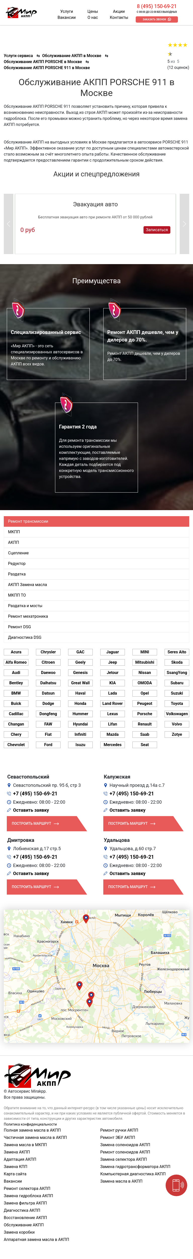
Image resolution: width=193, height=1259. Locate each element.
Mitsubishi (144, 662)
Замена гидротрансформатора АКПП (135, 1166)
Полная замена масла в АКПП (32, 1130)
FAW (48, 724)
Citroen (48, 662)
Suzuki (177, 693)
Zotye (177, 734)
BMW (16, 693)
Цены (92, 11)
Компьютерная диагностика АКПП (133, 1174)
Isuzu (80, 744)
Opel (145, 693)
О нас (92, 17)
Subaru (176, 683)
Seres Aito (177, 652)
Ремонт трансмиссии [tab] (28, 521)
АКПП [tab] (13, 542)
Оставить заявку (31, 810)
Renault (145, 724)
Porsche (144, 713)
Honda (80, 703)
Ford (48, 744)
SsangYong (177, 672)
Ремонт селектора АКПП (27, 1188)
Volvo (177, 724)
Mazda (113, 734)
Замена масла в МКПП (25, 1144)
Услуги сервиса (18, 55)
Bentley (16, 683)
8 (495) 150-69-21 (157, 6)
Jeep (112, 662)
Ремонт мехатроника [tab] (28, 616)
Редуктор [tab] (17, 563)
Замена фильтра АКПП (25, 1203)
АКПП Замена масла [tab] (27, 584)
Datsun (48, 693)
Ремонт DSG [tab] (19, 626)
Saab (144, 734)
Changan (16, 724)
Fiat (48, 734)
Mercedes (112, 744)
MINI (144, 652)
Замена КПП (15, 1166)
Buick (16, 703)
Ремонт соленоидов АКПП (125, 1152)
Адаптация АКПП (20, 1159)
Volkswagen (177, 713)
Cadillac (16, 713)
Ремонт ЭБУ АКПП (117, 1137)
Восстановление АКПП (25, 1217)
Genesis (80, 672)
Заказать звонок (154, 19)
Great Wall (80, 683)
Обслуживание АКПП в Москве (71, 55)
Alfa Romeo (16, 662)
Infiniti (80, 734)
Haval (80, 693)
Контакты (119, 17)
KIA (112, 683)
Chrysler (48, 652)
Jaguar (112, 652)
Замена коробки (19, 1232)
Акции (119, 11)
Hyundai (80, 724)
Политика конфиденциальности (30, 1124)
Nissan (144, 672)
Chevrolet (16, 744)
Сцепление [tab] (18, 553)
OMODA (144, 683)
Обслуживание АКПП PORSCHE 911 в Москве (47, 67)
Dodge (48, 703)
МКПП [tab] (14, 531)
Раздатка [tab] (17, 574)
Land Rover (113, 703)
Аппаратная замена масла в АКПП (36, 1239)
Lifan (112, 724)
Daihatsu (48, 683)
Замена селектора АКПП (123, 1159)
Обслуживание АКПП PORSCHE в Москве (43, 61)
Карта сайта (15, 1174)
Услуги (66, 11)
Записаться (157, 229)
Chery (16, 734)
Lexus (112, 713)
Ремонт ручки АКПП (119, 1130)
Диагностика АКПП (22, 1210)
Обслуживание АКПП (24, 1225)
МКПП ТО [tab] (17, 595)
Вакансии (67, 17)
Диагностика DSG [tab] (24, 637)
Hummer (80, 713)
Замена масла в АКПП (121, 1181)
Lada (112, 693)
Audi (16, 672)
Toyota (177, 703)
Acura (16, 652)
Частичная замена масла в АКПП (35, 1137)
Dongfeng (48, 713)
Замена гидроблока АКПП (28, 1195)
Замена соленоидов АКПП (125, 1144)
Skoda (177, 662)
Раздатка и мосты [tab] (25, 605)
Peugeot (144, 703)
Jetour (113, 672)
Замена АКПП (17, 1152)
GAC (80, 652)
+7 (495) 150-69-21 (35, 794)
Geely (80, 662)
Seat (145, 744)
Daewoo (48, 672)
